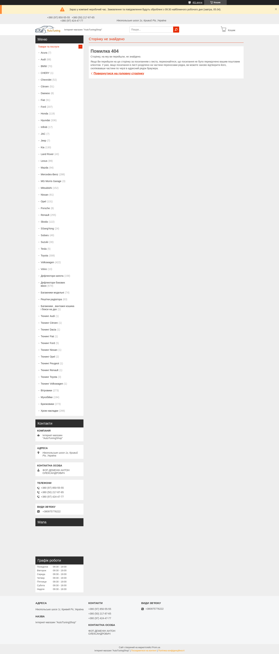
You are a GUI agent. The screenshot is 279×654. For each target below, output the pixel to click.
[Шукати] (176, 30)
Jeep (43, 140)
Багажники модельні (52, 292)
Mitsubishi (46, 188)
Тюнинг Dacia (48, 329)
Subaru (45, 235)
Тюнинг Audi (48, 316)
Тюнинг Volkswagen (52, 383)
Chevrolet (46, 79)
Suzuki (44, 242)
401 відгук (197, 2)
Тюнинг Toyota (49, 376)
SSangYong (47, 228)
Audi (43, 59)
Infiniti (44, 127)
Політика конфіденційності (171, 650)
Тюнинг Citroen (49, 322)
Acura (44, 52)
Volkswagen (47, 262)
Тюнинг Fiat (47, 336)
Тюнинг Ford (48, 343)
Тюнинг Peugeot (50, 363)
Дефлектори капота (52, 275)
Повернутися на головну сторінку (119, 73)
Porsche (45, 208)
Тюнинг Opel (48, 356)
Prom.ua (156, 647)
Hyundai (45, 120)
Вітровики (46, 390)
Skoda (44, 221)
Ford (43, 106)
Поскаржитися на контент (143, 650)
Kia (42, 147)
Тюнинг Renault (49, 370)
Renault (45, 215)
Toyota (44, 255)
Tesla (44, 248)
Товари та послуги (48, 46)
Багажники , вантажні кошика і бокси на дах (57, 308)
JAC (43, 133)
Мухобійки (46, 397)
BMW (44, 66)
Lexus (44, 160)
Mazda (44, 167)
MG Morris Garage (51, 181)
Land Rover (47, 154)
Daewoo (45, 93)
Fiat (43, 100)
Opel (43, 201)
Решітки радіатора (51, 299)
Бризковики (47, 404)
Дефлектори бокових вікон (53, 284)
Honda (44, 113)
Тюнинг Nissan (49, 349)
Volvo (44, 269)
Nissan (44, 194)
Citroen (45, 86)
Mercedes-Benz (49, 174)
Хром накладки (49, 410)
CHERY (45, 73)
